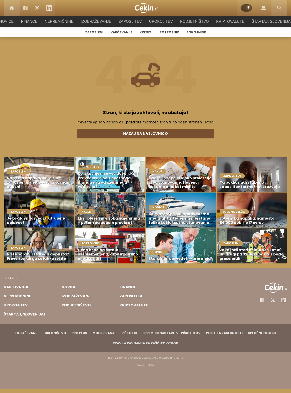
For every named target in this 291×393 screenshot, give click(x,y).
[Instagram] (283, 300)
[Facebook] (25, 8)
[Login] (263, 8)
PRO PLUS (79, 333)
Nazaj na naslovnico (145, 133)
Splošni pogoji (262, 333)
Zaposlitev (130, 21)
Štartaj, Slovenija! (265, 21)
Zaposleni (94, 32)
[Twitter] (37, 8)
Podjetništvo (191, 21)
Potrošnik (169, 32)
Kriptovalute (225, 21)
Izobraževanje (98, 21)
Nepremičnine (63, 21)
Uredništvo (55, 333)
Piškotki (129, 333)
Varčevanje (121, 32)
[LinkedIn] (49, 8)
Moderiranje (104, 333)
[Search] (279, 8)
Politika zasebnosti (224, 333)
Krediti (146, 32)
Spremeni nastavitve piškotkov (172, 333)
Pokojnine (196, 32)
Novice (13, 21)
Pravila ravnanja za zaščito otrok (145, 343)
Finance (35, 21)
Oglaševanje (27, 333)
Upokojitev (159, 21)
